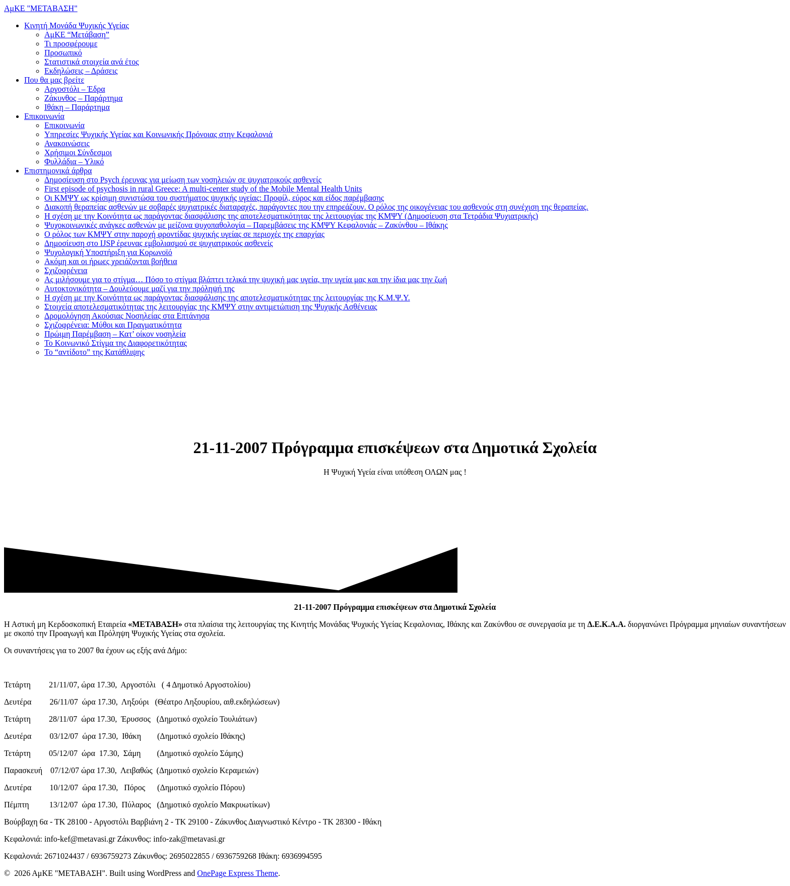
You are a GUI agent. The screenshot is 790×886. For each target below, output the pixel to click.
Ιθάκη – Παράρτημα (77, 107)
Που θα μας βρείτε (54, 80)
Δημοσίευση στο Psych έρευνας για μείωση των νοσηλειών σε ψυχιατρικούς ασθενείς (182, 179)
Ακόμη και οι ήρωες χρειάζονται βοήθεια (110, 261)
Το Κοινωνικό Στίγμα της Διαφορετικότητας (115, 343)
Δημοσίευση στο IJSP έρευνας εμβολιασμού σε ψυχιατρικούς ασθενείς (158, 243)
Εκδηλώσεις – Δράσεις (80, 71)
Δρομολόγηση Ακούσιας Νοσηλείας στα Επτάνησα (127, 315)
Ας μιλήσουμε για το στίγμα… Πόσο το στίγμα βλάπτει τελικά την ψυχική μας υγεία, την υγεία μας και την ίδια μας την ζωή (245, 279)
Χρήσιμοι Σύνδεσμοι (78, 152)
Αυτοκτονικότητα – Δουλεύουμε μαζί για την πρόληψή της (139, 288)
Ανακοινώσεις (67, 143)
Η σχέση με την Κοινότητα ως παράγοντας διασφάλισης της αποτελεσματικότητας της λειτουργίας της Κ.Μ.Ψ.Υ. (227, 297)
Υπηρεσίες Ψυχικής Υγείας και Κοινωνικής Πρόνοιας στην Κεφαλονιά (158, 134)
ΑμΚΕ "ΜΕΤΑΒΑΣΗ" (41, 8)
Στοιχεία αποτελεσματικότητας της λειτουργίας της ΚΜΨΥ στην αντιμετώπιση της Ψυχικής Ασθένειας (210, 306)
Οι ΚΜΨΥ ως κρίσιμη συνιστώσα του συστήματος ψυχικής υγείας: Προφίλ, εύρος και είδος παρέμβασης (214, 198)
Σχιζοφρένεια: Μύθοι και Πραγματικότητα (113, 325)
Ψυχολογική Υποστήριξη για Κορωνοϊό (108, 252)
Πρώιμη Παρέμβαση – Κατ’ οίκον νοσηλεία (115, 334)
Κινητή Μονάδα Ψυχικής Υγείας (76, 25)
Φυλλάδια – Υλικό (74, 161)
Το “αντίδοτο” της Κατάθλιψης (94, 352)
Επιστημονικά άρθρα (58, 170)
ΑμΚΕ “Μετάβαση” (76, 34)
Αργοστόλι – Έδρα (74, 89)
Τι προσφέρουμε (70, 43)
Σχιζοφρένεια (65, 270)
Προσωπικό (63, 52)
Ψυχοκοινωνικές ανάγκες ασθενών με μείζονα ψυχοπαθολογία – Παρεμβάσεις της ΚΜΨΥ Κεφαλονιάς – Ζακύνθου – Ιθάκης (246, 225)
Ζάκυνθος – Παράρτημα (83, 98)
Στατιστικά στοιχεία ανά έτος (91, 61)
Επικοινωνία (44, 116)
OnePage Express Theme (237, 873)
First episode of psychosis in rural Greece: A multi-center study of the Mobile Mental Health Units (203, 188)
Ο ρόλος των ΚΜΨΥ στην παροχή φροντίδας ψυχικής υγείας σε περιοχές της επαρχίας (184, 234)
